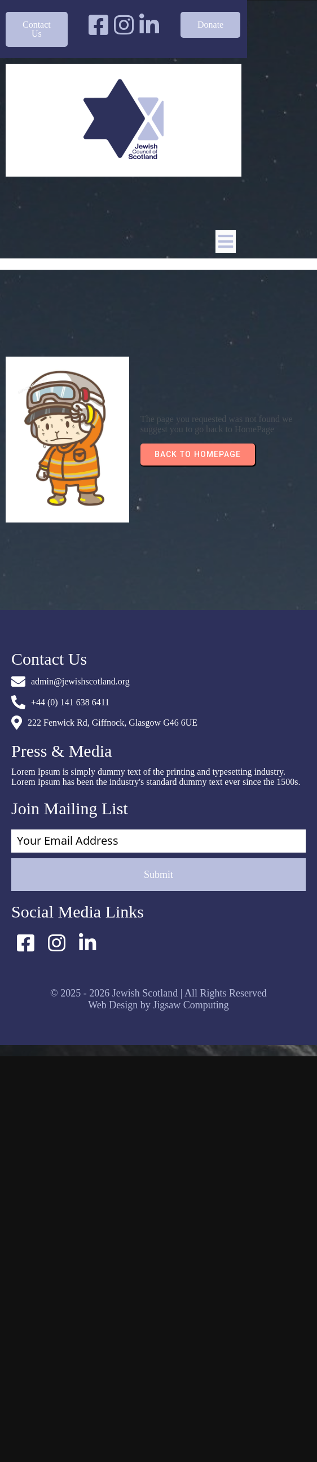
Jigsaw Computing (191, 1004)
